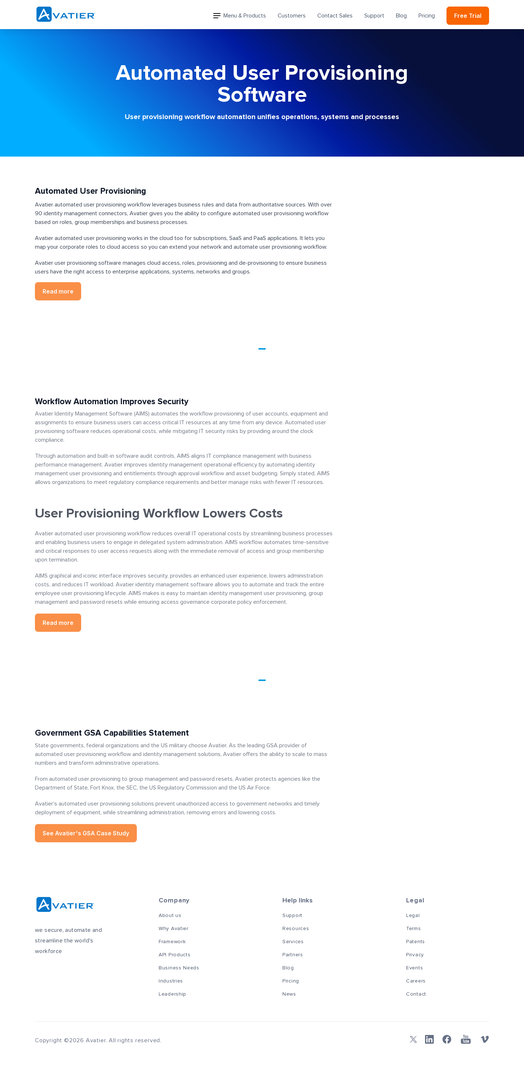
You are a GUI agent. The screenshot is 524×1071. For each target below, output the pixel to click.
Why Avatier (173, 928)
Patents (415, 941)
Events (414, 967)
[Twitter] (412, 1039)
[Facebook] (446, 1039)
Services (293, 941)
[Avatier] (65, 14)
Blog (401, 16)
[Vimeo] (484, 1039)
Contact (416, 994)
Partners (292, 954)
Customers (292, 16)
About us (170, 915)
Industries (171, 981)
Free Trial (467, 15)
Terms (413, 928)
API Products (174, 954)
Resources (295, 928)
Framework (172, 941)
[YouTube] (466, 1039)
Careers (416, 981)
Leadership (172, 994)
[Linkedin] (429, 1039)
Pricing (426, 16)
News (289, 994)
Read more (58, 289)
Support (374, 16)
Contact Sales (335, 16)
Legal (413, 915)
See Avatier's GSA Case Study (86, 831)
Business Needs (179, 967)
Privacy (415, 954)
